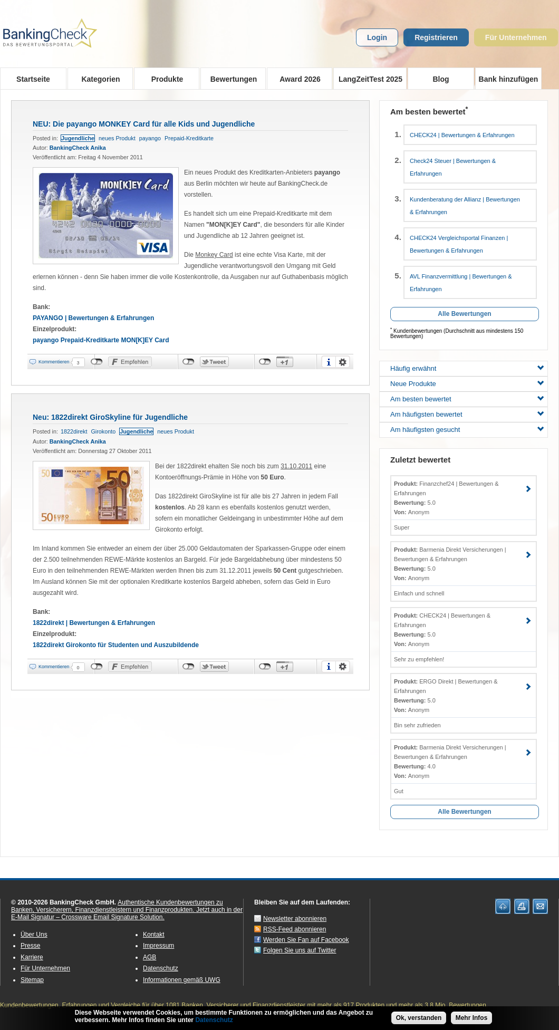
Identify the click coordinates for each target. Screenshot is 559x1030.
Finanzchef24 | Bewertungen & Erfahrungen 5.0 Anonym (446, 497)
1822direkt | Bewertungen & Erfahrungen (94, 623)
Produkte (164, 78)
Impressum (158, 945)
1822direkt (74, 431)
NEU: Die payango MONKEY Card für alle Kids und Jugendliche (144, 124)
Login (377, 37)
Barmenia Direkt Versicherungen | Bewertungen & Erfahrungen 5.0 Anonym (450, 563)
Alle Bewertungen (464, 313)
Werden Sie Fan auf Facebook (306, 940)
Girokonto (103, 431)
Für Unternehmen (516, 37)
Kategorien (97, 78)
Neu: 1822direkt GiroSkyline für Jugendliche (110, 417)
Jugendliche (77, 138)
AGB (149, 957)
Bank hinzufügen (508, 79)
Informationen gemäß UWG (181, 980)
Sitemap (32, 980)
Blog (440, 79)
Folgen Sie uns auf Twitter (299, 950)
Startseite (33, 79)
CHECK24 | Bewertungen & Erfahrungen (462, 135)
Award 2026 (296, 78)
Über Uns (34, 934)
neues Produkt (117, 138)
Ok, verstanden (419, 1018)
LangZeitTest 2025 (367, 78)
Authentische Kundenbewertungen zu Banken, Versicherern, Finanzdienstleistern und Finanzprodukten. (117, 906)
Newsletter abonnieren (294, 918)
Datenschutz (160, 968)
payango (150, 138)
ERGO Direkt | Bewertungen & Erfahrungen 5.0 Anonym (446, 695)
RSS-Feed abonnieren (294, 929)
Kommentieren (54, 361)
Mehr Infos (472, 1018)
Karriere (32, 957)
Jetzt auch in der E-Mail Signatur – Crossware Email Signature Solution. (127, 913)
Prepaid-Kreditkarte (189, 138)
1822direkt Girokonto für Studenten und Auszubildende (116, 645)
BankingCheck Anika (78, 148)
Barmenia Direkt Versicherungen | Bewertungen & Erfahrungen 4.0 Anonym (450, 761)
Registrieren (436, 37)
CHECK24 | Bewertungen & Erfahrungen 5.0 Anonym (442, 629)
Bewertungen (230, 78)
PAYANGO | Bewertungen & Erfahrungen (93, 318)
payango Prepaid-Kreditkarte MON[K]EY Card (101, 340)
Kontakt (154, 934)
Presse (30, 945)
